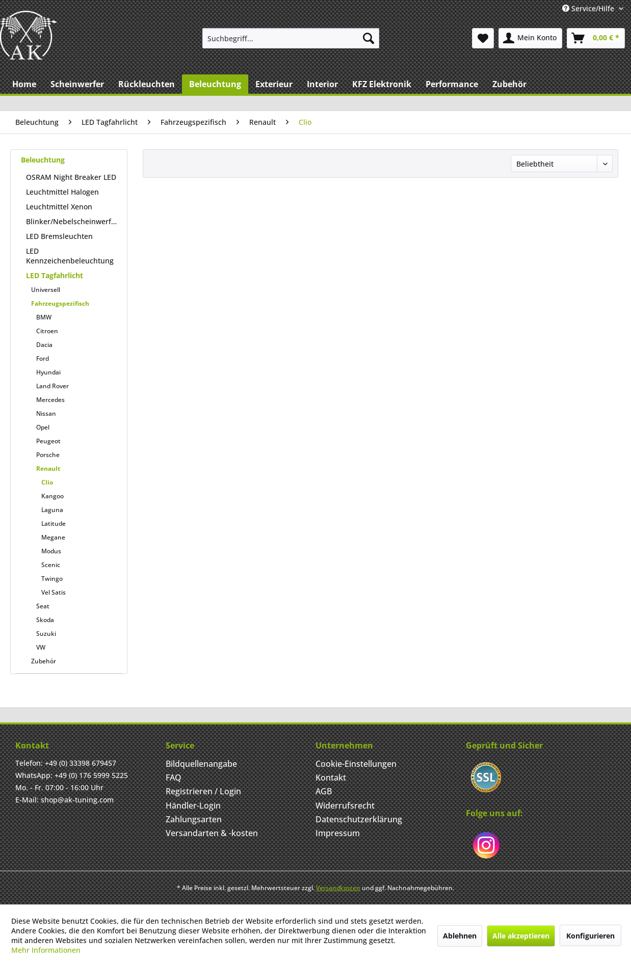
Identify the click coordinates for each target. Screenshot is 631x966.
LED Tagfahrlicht (54, 275)
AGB (324, 791)
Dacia (44, 344)
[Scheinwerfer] (77, 84)
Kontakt (331, 777)
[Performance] (451, 84)
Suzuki (46, 633)
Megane (53, 537)
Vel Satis (53, 592)
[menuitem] (290, 38)
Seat (42, 606)
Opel (42, 427)
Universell (45, 289)
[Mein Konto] (530, 38)
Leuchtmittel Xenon (59, 206)
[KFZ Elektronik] (381, 84)
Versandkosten (338, 887)
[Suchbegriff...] (290, 38)
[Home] (24, 84)
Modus (51, 551)
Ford (42, 358)
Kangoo (52, 496)
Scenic (50, 564)
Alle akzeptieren (520, 936)
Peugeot (48, 441)
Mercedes (50, 399)
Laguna (52, 509)
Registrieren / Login (203, 791)
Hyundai (48, 372)
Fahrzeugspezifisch (60, 303)
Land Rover (52, 386)
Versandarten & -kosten (212, 833)
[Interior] (322, 84)
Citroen (47, 331)
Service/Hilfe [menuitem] (589, 8)
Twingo (52, 578)
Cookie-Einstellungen (356, 763)
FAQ (173, 777)
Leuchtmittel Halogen (62, 192)
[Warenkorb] (596, 38)
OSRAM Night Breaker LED (71, 177)
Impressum (338, 833)
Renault (48, 468)
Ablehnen (460, 936)
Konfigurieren (590, 936)
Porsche (48, 454)
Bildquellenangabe (201, 763)
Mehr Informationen (46, 950)
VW (40, 647)
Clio (47, 482)
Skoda (45, 619)
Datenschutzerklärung (359, 819)
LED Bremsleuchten (59, 236)
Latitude (53, 523)
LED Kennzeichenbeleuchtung (70, 255)
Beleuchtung (43, 160)
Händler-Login (193, 805)
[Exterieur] (274, 84)
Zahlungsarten (194, 819)
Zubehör (43, 661)
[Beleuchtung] (215, 84)
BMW (43, 317)
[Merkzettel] (483, 38)
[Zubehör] (509, 84)
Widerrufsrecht (345, 805)
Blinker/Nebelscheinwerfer (72, 221)
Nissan (46, 413)
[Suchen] (368, 38)
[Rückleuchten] (146, 84)
